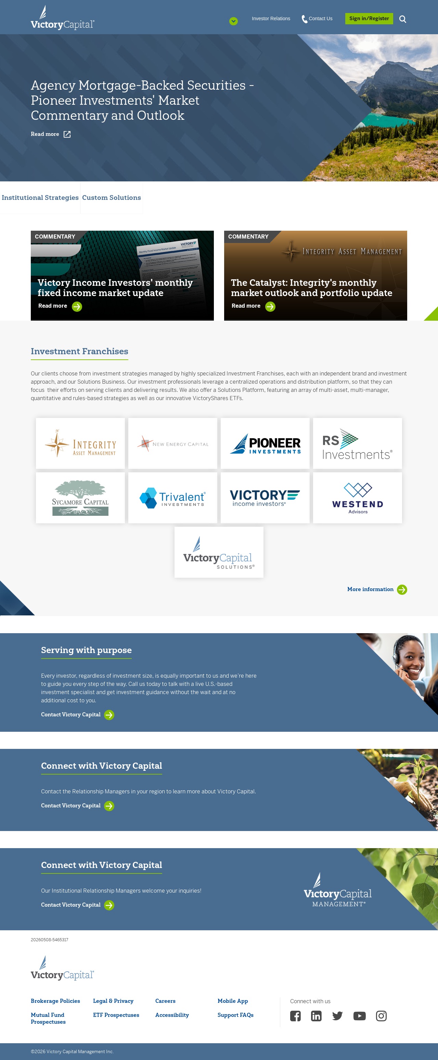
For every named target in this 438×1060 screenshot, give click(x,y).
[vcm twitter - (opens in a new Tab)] (337, 1018)
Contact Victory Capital (71, 714)
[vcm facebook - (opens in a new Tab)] (295, 1018)
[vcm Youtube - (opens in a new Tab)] (359, 1018)
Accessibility (172, 1014)
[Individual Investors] (62, 17)
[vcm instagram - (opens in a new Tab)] (381, 1018)
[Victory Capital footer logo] (62, 968)
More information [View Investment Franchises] (370, 589)
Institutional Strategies (40, 197)
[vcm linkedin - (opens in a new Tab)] (316, 1018)
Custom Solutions (111, 197)
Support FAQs (236, 1014)
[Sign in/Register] (369, 18)
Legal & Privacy (113, 1000)
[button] (403, 18)
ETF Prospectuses (116, 1014)
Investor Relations (271, 18)
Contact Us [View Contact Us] (317, 19)
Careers (165, 1000)
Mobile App (233, 1000)
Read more (53, 306)
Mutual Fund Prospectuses (48, 1018)
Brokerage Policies (55, 1000)
